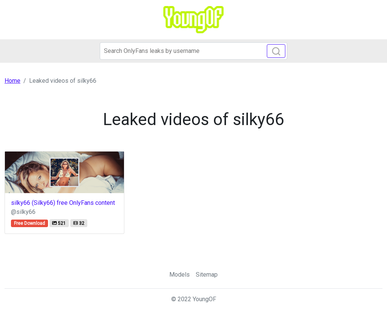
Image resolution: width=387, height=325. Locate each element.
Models (179, 274)
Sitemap (207, 274)
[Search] (193, 51)
